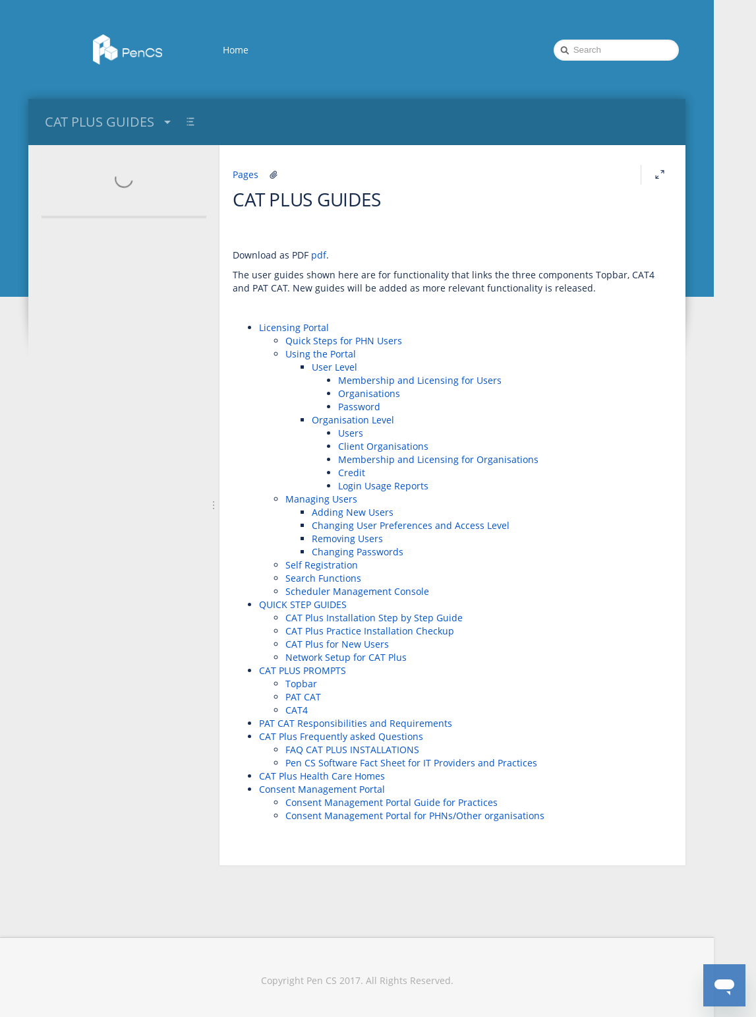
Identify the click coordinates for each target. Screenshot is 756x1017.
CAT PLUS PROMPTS (302, 670)
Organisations (369, 393)
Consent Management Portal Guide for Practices (391, 802)
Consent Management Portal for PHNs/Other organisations (414, 815)
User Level (334, 367)
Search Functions (323, 578)
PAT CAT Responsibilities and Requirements (355, 723)
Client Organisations (383, 446)
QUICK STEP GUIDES (303, 604)
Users (350, 433)
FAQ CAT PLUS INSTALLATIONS (352, 749)
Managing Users (321, 499)
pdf (318, 255)
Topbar (301, 683)
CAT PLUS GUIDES (109, 122)
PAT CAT (303, 697)
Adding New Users (352, 512)
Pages (245, 174)
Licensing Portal (294, 327)
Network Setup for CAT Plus (346, 657)
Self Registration (321, 565)
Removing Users (347, 538)
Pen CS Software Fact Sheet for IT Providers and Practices (411, 762)
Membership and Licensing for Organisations (438, 459)
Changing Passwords (357, 551)
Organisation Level (353, 420)
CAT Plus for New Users (337, 644)
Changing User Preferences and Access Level (410, 525)
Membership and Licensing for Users (420, 380)
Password (359, 406)
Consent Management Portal (322, 789)
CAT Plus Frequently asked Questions (341, 736)
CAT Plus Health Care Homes (322, 776)
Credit (351, 472)
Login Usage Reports (383, 485)
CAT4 (296, 710)
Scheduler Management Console (357, 591)
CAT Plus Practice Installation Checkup (369, 631)
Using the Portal (320, 354)
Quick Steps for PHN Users (343, 340)
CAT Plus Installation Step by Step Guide (374, 617)
